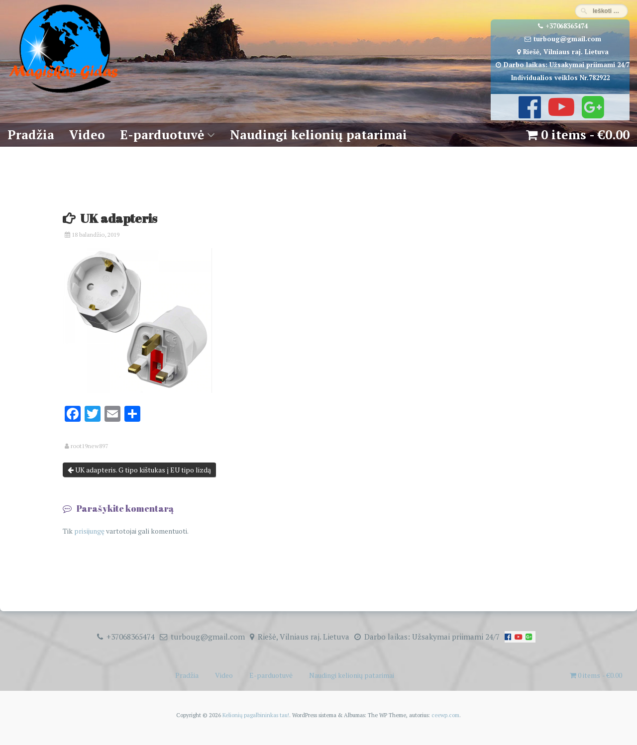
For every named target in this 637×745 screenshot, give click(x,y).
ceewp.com (445, 715)
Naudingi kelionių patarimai (318, 134)
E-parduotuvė (162, 134)
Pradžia (30, 134)
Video (87, 134)
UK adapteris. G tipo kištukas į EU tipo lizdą (139, 469)
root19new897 (89, 446)
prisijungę (89, 531)
